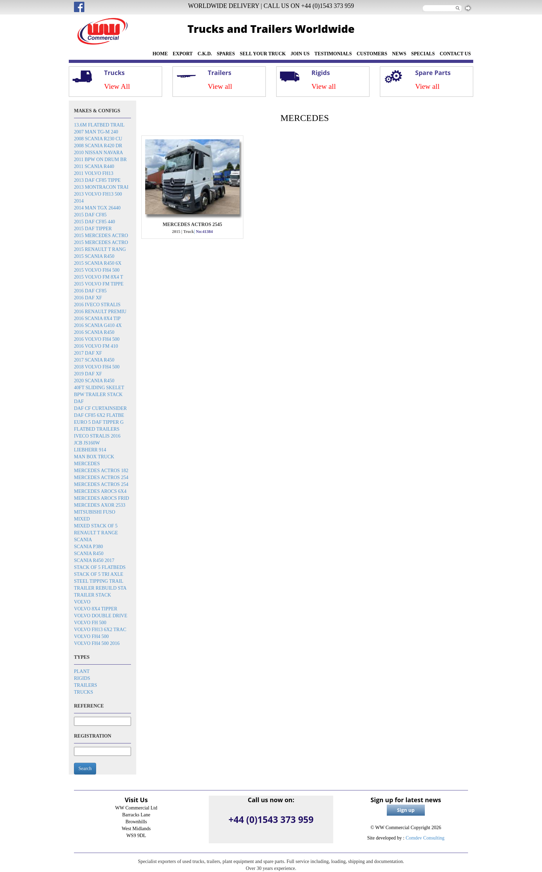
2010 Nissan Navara (98, 152)
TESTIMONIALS (333, 53)
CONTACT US (455, 53)
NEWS (399, 53)
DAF (79, 401)
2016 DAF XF (88, 297)
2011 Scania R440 (94, 166)
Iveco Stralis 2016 (97, 436)
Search (85, 768)
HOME (160, 53)
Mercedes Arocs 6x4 (100, 491)
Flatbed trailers (97, 429)
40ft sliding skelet (99, 387)
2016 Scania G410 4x (98, 325)
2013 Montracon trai (101, 187)
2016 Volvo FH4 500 (97, 339)
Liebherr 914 (90, 449)
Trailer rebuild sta (100, 588)
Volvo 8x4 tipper (95, 608)
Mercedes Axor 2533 (99, 505)
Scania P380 (88, 546)
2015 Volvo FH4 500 (97, 270)
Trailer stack (92, 595)
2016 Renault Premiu (100, 311)
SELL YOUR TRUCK (263, 53)
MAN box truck (94, 456)
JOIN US (300, 53)
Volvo (82, 601)
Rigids (82, 678)
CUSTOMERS (372, 53)
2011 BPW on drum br (100, 159)
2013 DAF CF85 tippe (97, 180)
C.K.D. (204, 53)
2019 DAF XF (88, 373)
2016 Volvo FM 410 (96, 346)
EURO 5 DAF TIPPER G (99, 422)
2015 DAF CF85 (90, 214)
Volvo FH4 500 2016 (97, 643)
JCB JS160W (87, 443)
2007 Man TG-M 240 (96, 131)
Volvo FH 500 (90, 622)
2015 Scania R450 (94, 256)
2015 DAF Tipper (93, 228)
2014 (79, 201)
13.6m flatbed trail (99, 125)
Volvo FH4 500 (91, 636)
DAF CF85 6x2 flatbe (99, 415)
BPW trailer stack (98, 394)
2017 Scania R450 (94, 360)
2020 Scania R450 (94, 380)
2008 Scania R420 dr (98, 145)
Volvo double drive (100, 615)
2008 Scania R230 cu (98, 138)
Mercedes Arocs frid (101, 498)
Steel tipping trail (98, 581)
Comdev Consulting (424, 838)
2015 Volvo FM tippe (98, 284)
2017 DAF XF (88, 353)
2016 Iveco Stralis (97, 304)
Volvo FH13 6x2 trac (100, 629)
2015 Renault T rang (100, 249)
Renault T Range (96, 532)
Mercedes (87, 463)
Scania (83, 539)
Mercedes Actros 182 (101, 470)
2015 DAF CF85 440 (94, 221)
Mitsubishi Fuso (94, 512)
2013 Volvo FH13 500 (98, 194)
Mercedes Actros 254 (101, 477)
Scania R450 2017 (94, 560)
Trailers (85, 685)
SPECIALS (422, 53)
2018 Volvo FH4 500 (97, 366)
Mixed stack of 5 (96, 525)
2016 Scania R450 (94, 332)
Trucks (83, 692)
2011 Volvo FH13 (93, 173)
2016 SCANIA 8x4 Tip (97, 318)
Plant (82, 671)
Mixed (82, 519)
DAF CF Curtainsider (100, 408)
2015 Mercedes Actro (101, 235)
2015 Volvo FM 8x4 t (98, 277)
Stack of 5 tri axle (98, 574)
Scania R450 (88, 553)
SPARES (226, 53)
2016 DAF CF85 (90, 290)
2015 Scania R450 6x (97, 263)
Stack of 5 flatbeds (99, 567)
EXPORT (183, 53)
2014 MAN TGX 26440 (97, 207)
